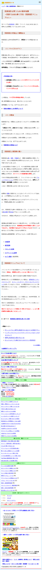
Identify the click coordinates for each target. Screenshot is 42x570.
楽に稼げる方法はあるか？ (8, 426)
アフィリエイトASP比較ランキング (11, 413)
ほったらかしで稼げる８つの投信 (10, 418)
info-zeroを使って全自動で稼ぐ (9, 460)
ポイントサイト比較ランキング (9, 401)
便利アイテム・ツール (7, 475)
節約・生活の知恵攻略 (7, 488)
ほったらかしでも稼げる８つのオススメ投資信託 (20, 340)
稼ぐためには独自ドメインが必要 (10, 451)
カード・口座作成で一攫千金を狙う (11, 443)
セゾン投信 (8, 256)
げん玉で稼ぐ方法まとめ (7, 446)
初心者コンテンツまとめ (7, 490)
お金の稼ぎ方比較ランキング (9, 360)
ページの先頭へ (36, 345)
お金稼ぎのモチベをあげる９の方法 (11, 423)
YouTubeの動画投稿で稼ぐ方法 (9, 458)
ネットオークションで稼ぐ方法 (9, 453)
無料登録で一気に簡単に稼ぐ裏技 (10, 441)
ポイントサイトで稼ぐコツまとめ (10, 406)
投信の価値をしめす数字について (13, 108)
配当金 (11, 212)
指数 (8, 193)
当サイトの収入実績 (16, 563)
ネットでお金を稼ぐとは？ (9, 353)
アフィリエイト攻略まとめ (8, 470)
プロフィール (9, 387)
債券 (12, 158)
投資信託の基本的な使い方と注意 (20, 319)
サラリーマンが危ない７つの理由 (10, 431)
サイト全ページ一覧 (33, 563)
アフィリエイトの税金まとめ (9, 478)
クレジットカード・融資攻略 (9, 485)
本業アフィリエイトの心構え (9, 435)
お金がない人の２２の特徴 (8, 433)
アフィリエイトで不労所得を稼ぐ (10, 448)
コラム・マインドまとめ (7, 480)
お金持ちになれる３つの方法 (9, 428)
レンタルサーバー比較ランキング (10, 416)
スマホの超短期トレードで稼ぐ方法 (11, 455)
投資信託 (12, 24)
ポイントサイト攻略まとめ (8, 468)
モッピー (9, 495)
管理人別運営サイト (7, 559)
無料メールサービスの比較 (8, 411)
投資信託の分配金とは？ (11, 145)
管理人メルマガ (6, 563)
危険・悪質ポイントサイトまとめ (10, 404)
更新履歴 (25, 563)
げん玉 (9, 498)
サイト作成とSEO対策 (7, 473)
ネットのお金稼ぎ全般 (7, 466)
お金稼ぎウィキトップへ (9, 348)
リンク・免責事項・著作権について (23, 559)
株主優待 (5, 212)
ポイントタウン (11, 500)
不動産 (16, 158)
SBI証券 (7, 241)
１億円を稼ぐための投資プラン (10, 373)
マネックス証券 (9, 249)
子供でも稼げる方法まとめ (8, 409)
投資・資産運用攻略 (11, 6)
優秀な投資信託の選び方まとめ (14, 337)
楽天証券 (7, 245)
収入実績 (8, 396)
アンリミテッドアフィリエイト (10, 527)
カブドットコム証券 (11, 253)
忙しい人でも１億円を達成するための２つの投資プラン (22, 330)
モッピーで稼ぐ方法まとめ (9, 366)
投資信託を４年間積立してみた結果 (11, 421)
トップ (3, 6)
